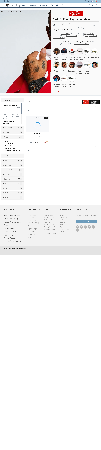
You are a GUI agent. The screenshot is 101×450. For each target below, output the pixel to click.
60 (11, 148)
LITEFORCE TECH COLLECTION (13, 386)
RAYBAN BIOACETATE (11, 390)
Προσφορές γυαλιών (50, 422)
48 (3, 141)
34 (10, 134)
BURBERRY (8, 250)
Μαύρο (8, 295)
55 (3, 146)
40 (18, 136)
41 (5, 139)
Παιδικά (7, 215)
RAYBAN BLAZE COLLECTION (13, 393)
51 (17, 141)
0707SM (7, 275)
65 (17, 150)
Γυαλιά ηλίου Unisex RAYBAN (11, 114)
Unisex (7, 205)
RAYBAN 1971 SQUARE (11, 388)
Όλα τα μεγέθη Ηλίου (50, 428)
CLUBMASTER (9, 352)
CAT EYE (7, 347)
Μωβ (7, 291)
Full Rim (7, 331)
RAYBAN (18, 11)
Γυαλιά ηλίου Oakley (49, 419)
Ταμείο (62, 426)
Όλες (7, 365)
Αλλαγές (31, 430)
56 (8, 146)
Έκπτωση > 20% (10, 370)
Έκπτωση (6, 361)
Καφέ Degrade (10, 318)
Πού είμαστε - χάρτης (34, 411)
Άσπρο (8, 286)
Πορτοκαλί (9, 293)
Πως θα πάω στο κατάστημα (34, 417)
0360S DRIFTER (10, 270)
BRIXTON (8, 248)
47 (15, 139)
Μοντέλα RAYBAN (8, 257)
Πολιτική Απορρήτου (12, 436)
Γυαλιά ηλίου (47, 417)
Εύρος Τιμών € (8, 191)
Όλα (7, 163)
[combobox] (32, 101)
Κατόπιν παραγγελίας (12, 160)
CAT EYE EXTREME (10, 349)
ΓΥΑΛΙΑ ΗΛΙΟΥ (10, 11)
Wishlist (62, 419)
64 (13, 150)
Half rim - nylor (9, 333)
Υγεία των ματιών (49, 410)
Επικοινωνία (9, 423)
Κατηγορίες (6, 168)
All (6, 329)
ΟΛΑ (6, 132)
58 (17, 146)
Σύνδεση (62, 410)
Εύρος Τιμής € (9, 187)
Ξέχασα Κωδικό (64, 424)
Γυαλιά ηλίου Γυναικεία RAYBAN (9, 111)
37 (8, 136)
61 (15, 148)
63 (8, 150)
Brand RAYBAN (7, 225)
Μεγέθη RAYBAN (8, 128)
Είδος (5, 199)
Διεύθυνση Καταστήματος (14, 427)
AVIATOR (8, 345)
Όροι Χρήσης (33, 424)
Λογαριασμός (63, 412)
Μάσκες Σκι (8, 217)
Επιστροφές (33, 433)
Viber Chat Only (11, 414)
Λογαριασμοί (33, 427)
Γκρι (7, 311)
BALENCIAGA (9, 241)
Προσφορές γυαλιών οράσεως (50, 425)
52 (6, 143)
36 (3, 136)
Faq (29, 421)
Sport (6, 208)
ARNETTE (8, 239)
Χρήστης (62, 417)
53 (10, 143)
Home (3, 11)
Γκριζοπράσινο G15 (11, 320)
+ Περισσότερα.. (56, 91)
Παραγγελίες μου (65, 422)
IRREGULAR (8, 354)
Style (5, 325)
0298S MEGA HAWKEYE (12, 263)
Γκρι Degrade (10, 313)
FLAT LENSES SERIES (11, 381)
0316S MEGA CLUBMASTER (11, 268)
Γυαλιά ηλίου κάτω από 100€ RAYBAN (11, 117)
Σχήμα (5, 338)
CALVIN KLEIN (9, 253)
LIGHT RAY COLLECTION (12, 383)
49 (8, 141)
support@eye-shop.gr (12, 417)
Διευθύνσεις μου (64, 415)
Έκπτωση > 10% (10, 367)
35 (15, 134)
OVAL (6, 356)
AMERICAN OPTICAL (11, 234)
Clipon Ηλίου (9, 308)
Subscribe (86, 417)
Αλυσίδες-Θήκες (10, 179)
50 (13, 141)
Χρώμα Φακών (7, 302)
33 (6, 134)
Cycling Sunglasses (49, 415)
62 (3, 150)
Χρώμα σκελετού (8, 279)
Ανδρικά (7, 210)
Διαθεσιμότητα (7, 154)
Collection (6, 375)
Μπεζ (7, 288)
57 (13, 146)
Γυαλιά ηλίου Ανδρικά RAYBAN (11, 107)
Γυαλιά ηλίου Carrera (50, 412)
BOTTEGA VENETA (10, 246)
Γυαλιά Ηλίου (9, 175)
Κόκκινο (8, 298)
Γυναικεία (8, 212)
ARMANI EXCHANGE (11, 236)
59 (6, 148)
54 (15, 143)
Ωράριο (7, 420)
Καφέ (7, 316)
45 (10, 139)
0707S (7, 272)
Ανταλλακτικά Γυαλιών (12, 182)
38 (13, 136)
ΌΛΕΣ (7, 379)
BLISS (7, 243)
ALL (7, 284)
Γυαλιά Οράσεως (10, 177)
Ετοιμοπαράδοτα (11, 158)
